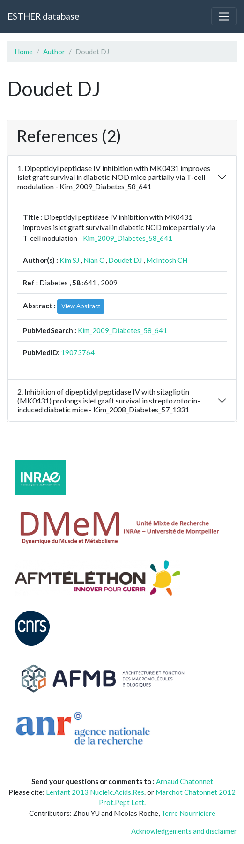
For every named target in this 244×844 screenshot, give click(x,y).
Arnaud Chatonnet (184, 781)
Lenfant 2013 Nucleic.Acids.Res (95, 792)
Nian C (93, 260)
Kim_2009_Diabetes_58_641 (127, 238)
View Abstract (80, 306)
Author (54, 51)
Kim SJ (69, 260)
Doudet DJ (125, 260)
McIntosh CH (166, 260)
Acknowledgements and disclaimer (184, 831)
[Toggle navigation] (224, 16)
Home (24, 51)
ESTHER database (43, 16)
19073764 (78, 352)
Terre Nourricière (188, 813)
